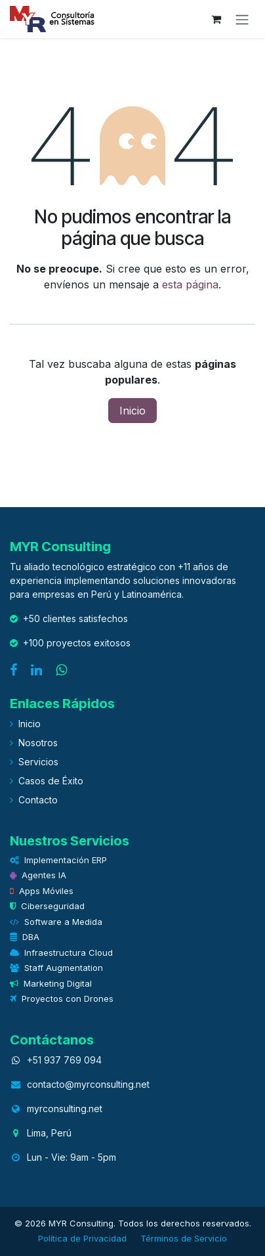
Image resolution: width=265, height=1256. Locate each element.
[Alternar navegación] (242, 19)
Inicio (132, 410)
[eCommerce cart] (216, 19)
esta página (190, 284)
